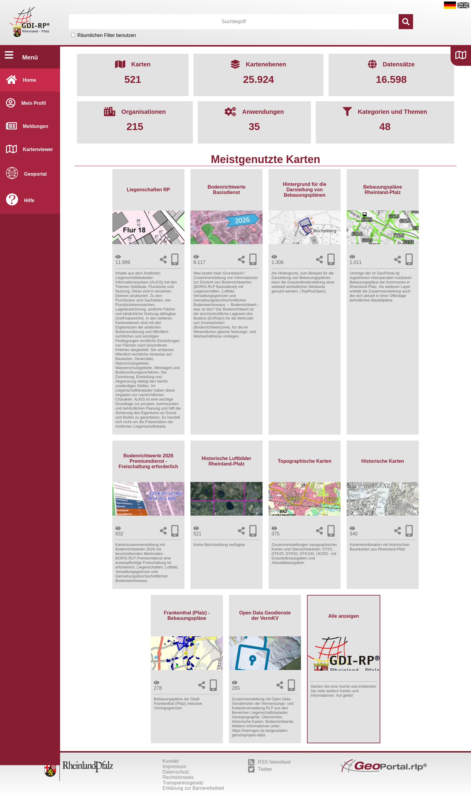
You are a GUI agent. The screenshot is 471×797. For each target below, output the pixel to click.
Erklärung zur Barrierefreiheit (193, 788)
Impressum (174, 766)
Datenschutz (176, 771)
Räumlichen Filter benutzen (106, 35)
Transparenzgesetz (183, 782)
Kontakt (171, 761)
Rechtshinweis (178, 777)
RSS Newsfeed (269, 762)
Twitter (260, 769)
